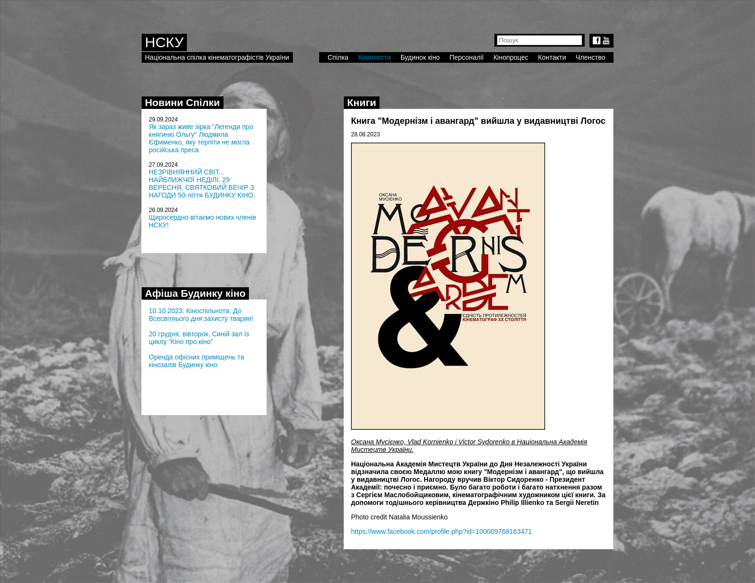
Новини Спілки (182, 102)
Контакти (552, 57)
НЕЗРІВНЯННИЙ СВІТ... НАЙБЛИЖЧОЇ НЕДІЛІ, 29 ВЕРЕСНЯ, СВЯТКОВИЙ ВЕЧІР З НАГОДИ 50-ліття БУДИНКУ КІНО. (202, 183)
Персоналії (466, 57)
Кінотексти (374, 57)
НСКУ (164, 42)
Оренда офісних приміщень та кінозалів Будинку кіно (196, 361)
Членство (591, 57)
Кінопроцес (511, 57)
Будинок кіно (420, 57)
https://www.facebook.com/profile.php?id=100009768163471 (441, 531)
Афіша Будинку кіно (195, 293)
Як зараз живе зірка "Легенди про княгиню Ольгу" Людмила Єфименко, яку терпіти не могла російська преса (201, 138)
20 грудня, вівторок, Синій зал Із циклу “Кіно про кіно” (199, 337)
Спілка (337, 57)
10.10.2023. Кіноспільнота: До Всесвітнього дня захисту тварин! (201, 314)
